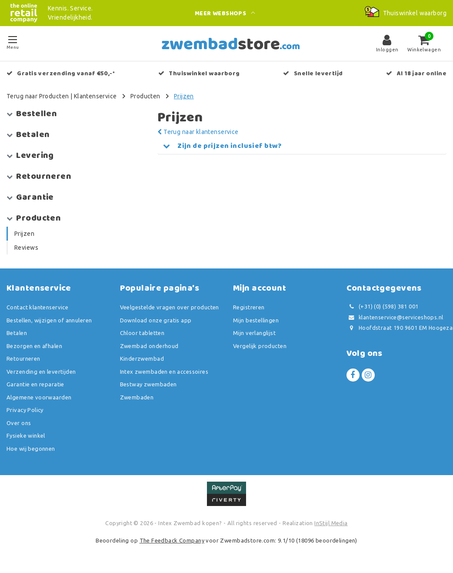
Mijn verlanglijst (254, 333)
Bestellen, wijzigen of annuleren (49, 320)
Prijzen (184, 96)
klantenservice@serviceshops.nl (394, 317)
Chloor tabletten (142, 333)
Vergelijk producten (259, 346)
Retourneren (23, 358)
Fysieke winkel (26, 435)
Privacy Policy (25, 410)
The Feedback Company (172, 540)
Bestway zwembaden (148, 384)
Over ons (19, 423)
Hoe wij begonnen (31, 449)
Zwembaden (137, 397)
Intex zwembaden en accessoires (164, 372)
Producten (145, 96)
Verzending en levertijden (41, 372)
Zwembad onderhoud (149, 346)
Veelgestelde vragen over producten (169, 307)
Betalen (17, 333)
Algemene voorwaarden (39, 397)
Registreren (249, 307)
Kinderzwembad (142, 358)
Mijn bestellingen (256, 320)
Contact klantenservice (37, 307)
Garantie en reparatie (35, 384)
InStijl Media (330, 523)
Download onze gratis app (156, 320)
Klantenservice (95, 96)
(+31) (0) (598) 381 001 (382, 306)
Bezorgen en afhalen (34, 346)
